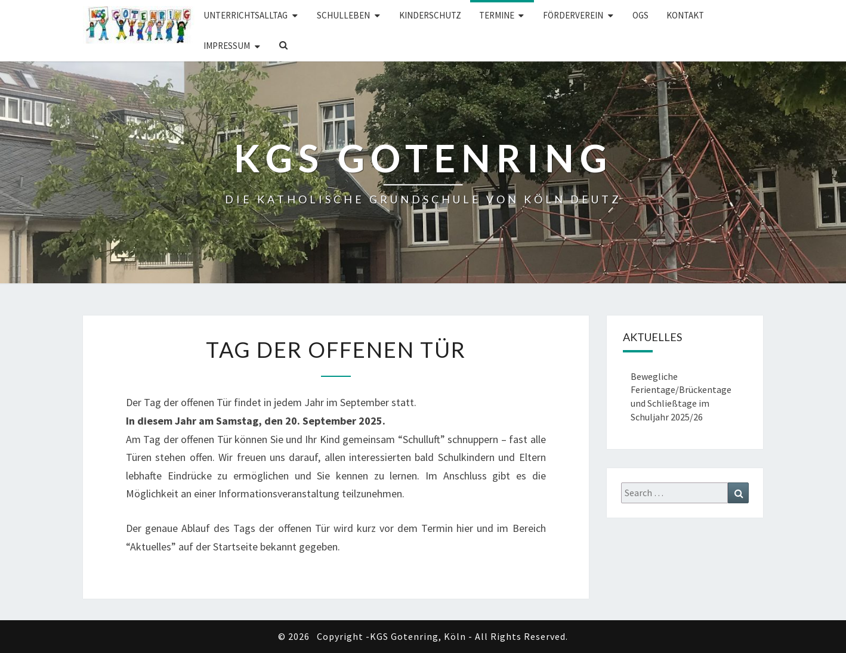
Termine (496, 15)
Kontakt (685, 15)
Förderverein (573, 15)
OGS (640, 15)
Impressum (226, 45)
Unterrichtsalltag (245, 15)
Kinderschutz (430, 15)
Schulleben (343, 15)
